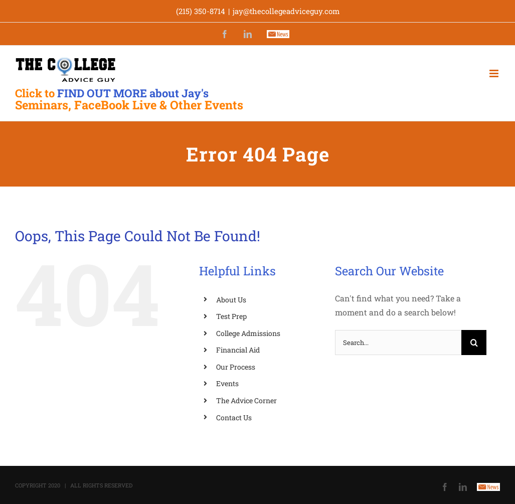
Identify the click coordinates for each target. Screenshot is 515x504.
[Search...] (398, 342)
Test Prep (231, 316)
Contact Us (234, 417)
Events (227, 383)
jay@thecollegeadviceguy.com (286, 11)
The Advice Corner (246, 400)
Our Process (235, 367)
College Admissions (248, 333)
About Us (231, 299)
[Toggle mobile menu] (494, 73)
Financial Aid (238, 350)
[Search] (473, 342)
